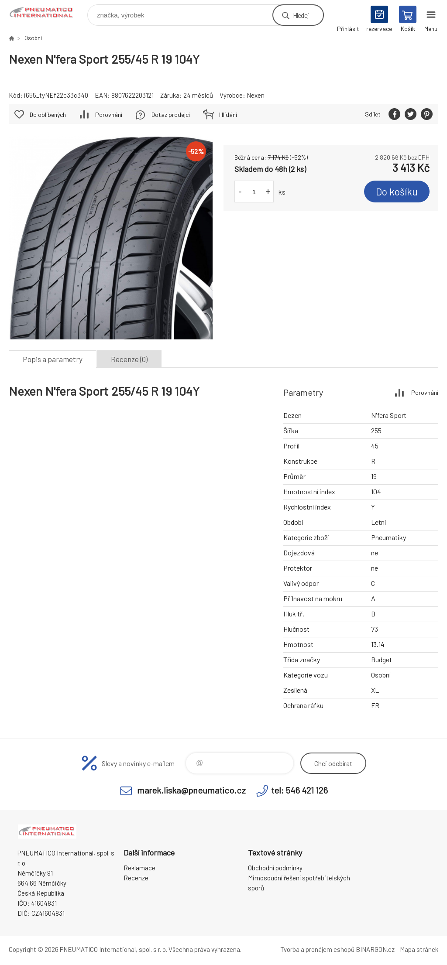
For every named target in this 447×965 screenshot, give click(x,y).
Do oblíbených (48, 114)
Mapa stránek (419, 949)
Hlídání (228, 114)
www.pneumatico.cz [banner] (47, 13)
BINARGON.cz (375, 949)
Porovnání (108, 114)
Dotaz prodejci (170, 114)
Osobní (33, 37)
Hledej (301, 15)
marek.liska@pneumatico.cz (191, 790)
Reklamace (139, 868)
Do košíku (397, 191)
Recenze (136, 878)
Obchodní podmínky (275, 868)
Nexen (256, 95)
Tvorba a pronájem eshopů (317, 949)
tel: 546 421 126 (299, 790)
